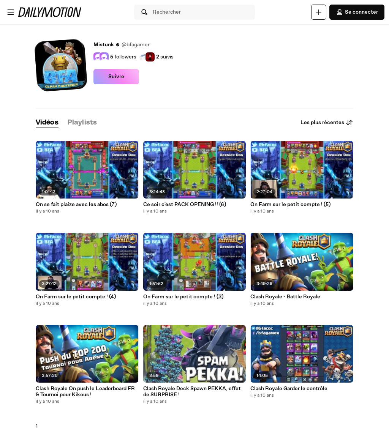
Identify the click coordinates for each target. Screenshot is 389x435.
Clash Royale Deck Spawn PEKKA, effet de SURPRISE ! (192, 392)
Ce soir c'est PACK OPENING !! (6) (184, 205)
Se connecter (357, 12)
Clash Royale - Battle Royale (285, 297)
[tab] (47, 123)
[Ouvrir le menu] (11, 12)
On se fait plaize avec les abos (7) (76, 205)
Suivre (116, 76)
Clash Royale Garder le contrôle (288, 389)
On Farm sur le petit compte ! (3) (183, 297)
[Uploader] (318, 12)
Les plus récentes (326, 122)
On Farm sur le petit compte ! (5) (290, 205)
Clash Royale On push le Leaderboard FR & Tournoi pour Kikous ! (85, 392)
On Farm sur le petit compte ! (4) (76, 297)
